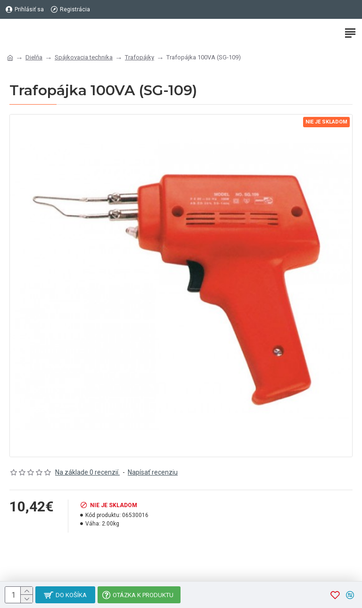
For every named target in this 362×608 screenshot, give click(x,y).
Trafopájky (139, 57)
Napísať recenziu (153, 472)
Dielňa (33, 57)
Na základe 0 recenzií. (87, 472)
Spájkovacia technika (84, 57)
